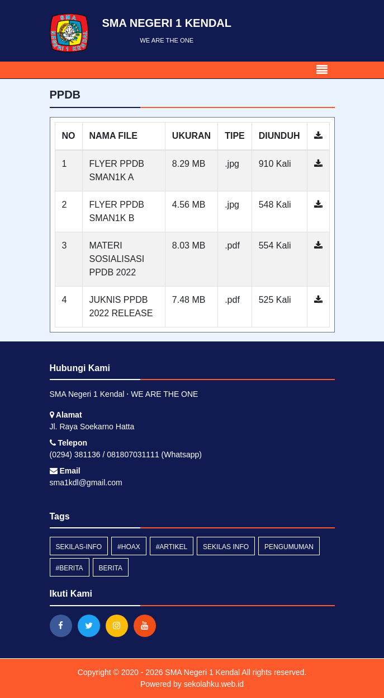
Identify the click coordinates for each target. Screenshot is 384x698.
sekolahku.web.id (214, 684)
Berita (110, 568)
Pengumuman (289, 547)
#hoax (128, 547)
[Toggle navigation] (322, 70)
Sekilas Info (226, 547)
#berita (69, 568)
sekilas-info (79, 547)
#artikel (171, 547)
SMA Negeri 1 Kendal (201, 672)
